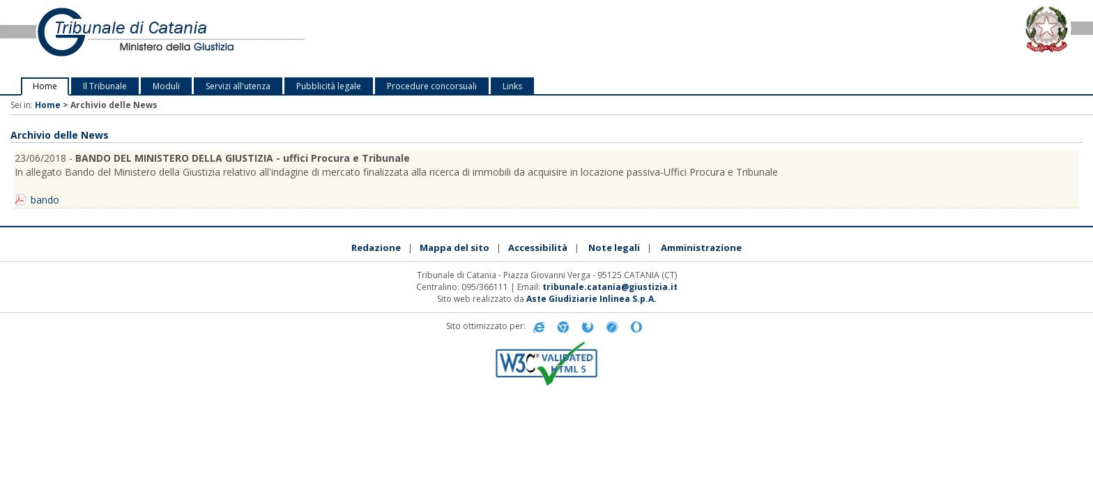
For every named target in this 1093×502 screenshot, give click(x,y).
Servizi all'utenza (238, 86)
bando (45, 199)
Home (45, 86)
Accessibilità (537, 247)
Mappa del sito (454, 247)
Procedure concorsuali (432, 86)
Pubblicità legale (328, 86)
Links (512, 86)
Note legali (614, 247)
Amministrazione (701, 247)
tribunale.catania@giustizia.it (610, 287)
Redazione (376, 247)
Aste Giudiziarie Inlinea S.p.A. (591, 299)
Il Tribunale (105, 86)
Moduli (166, 86)
